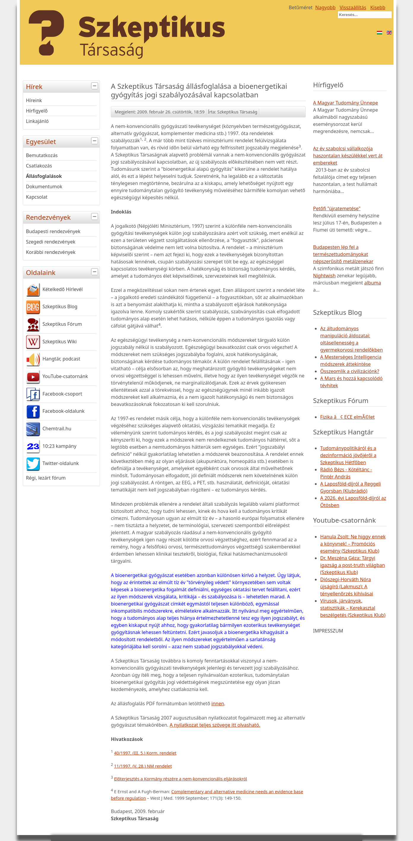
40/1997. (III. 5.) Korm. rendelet (145, 753)
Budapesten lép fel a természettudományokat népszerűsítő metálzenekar (343, 254)
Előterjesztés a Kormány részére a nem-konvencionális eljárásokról (180, 779)
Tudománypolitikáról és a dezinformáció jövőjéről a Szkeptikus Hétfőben (348, 455)
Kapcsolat (37, 197)
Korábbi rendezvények (51, 252)
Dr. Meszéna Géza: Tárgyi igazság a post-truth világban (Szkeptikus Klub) (352, 565)
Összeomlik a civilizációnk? (349, 371)
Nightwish (324, 275)
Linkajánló (37, 121)
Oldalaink (63, 272)
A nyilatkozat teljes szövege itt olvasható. (215, 725)
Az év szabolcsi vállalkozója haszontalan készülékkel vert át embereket (347, 155)
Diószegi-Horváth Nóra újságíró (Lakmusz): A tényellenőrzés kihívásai (346, 586)
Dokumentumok (44, 186)
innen (217, 703)
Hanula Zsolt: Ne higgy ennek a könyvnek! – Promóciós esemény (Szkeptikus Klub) (352, 543)
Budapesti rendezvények (53, 231)
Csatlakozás (39, 165)
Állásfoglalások (44, 176)
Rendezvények (63, 216)
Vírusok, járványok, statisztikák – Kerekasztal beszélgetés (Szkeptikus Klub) (352, 607)
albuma (372, 282)
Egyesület (63, 141)
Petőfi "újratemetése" (337, 208)
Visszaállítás (353, 7)
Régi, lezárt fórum (46, 478)
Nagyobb (325, 7)
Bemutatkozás (42, 155)
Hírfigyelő (37, 111)
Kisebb (377, 7)
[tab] (95, 86)
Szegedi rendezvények (51, 241)
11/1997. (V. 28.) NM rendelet (143, 766)
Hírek (63, 86)
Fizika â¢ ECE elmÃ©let (347, 417)
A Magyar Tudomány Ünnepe (345, 102)
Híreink (34, 100)
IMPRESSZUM (328, 630)
